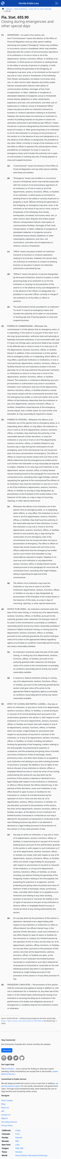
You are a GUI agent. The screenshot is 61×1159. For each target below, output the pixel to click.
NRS (17, 1141)
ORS (21, 1148)
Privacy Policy (7, 1125)
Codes (17, 1130)
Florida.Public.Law (29, 3)
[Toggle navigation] (56, 3)
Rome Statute (21, 1155)
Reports (4, 1118)
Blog (3, 1104)
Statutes (9, 9)
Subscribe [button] (7, 1050)
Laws (17, 1144)
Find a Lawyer (7, 1100)
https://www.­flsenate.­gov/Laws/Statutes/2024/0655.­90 (22, 1021)
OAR (17, 1148)
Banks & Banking (21, 9)
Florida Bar (9, 1068)
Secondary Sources (9, 1122)
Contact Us (5, 1115)
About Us (5, 1107)
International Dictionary (37, 1155)
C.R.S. (17, 1134)
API (2, 1111)
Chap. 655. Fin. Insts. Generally (40, 9)
